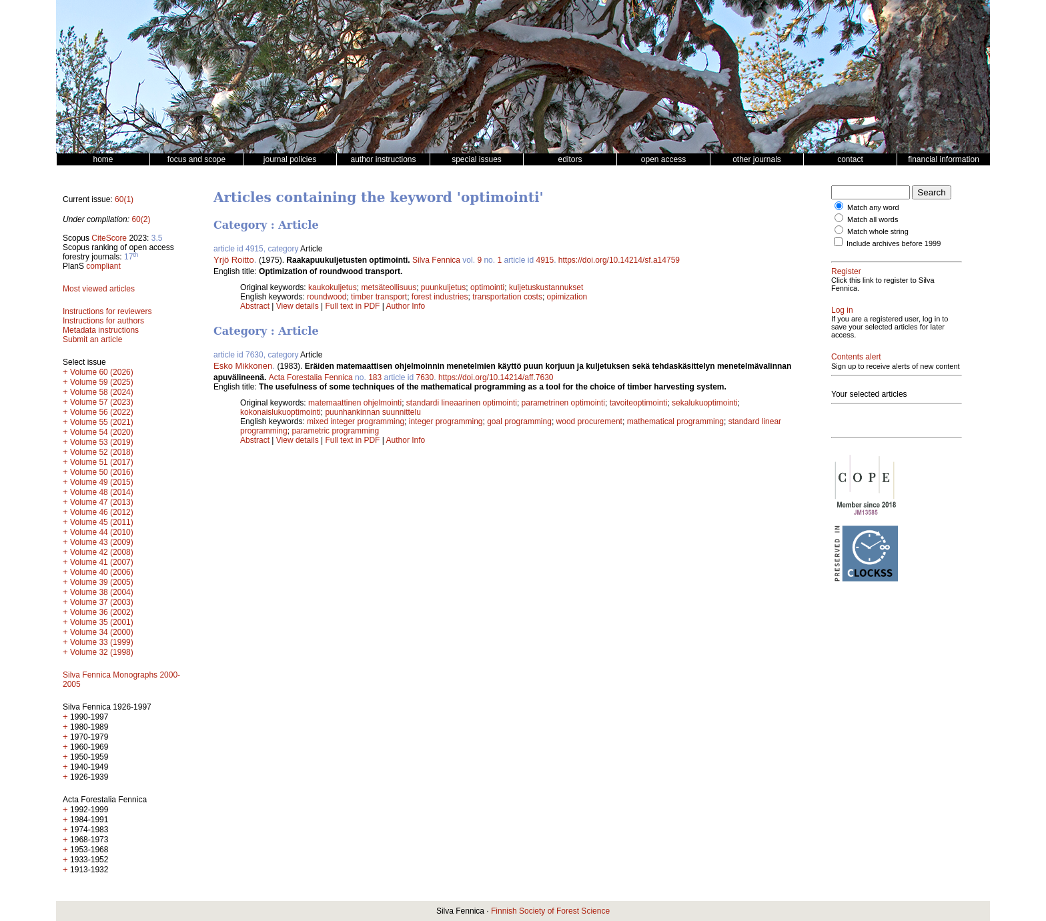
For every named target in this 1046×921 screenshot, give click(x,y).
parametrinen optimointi (563, 402)
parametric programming (335, 430)
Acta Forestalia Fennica (311, 377)
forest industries (440, 296)
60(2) (140, 219)
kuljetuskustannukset (546, 287)
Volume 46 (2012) (101, 512)
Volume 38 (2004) (101, 592)
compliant (103, 266)
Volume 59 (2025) (101, 382)
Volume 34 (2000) (101, 632)
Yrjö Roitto (233, 260)
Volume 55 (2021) (101, 422)
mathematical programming (675, 421)
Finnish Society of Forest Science (550, 911)
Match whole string (878, 231)
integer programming (446, 421)
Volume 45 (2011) (101, 522)
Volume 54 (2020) (101, 432)
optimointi (487, 287)
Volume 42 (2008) (101, 552)
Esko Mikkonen (242, 366)
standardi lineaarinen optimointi (461, 402)
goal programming (519, 421)
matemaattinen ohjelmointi (355, 402)
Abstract (255, 306)
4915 (545, 260)
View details (298, 306)
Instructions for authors (103, 320)
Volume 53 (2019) (101, 442)
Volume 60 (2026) (101, 372)
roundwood (326, 296)
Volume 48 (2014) (101, 492)
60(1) (124, 199)
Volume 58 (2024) (101, 392)
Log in (842, 310)
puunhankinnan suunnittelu (372, 412)
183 (375, 377)
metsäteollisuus (388, 287)
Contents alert (856, 356)
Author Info (406, 306)
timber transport (379, 296)
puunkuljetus (443, 287)
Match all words (872, 219)
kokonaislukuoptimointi (280, 412)
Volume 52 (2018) (101, 452)
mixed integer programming (355, 421)
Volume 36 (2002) (101, 612)
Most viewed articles (99, 288)
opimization (567, 296)
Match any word (873, 207)
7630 (425, 377)
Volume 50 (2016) (101, 472)
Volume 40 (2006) (101, 572)
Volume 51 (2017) (101, 462)
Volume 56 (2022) (101, 412)
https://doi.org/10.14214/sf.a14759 (619, 260)
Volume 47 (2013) (101, 502)
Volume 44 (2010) (101, 532)
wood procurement (589, 421)
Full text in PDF (352, 306)
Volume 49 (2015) (101, 482)
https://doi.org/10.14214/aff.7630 (496, 377)
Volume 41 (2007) (101, 562)
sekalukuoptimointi (705, 402)
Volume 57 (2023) (101, 402)
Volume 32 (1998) (101, 652)
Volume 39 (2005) (101, 582)
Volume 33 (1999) (101, 642)
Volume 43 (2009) (101, 542)
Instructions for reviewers (107, 311)
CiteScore (109, 238)
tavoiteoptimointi (639, 402)
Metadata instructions (101, 330)
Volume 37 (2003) (101, 602)
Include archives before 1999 (894, 243)
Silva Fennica (436, 260)
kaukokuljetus (332, 287)
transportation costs (507, 296)
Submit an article (92, 339)
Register (846, 271)
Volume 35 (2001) (101, 622)
